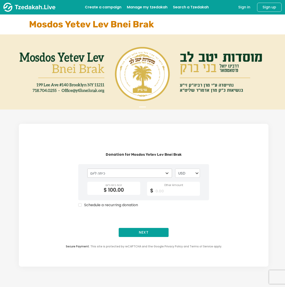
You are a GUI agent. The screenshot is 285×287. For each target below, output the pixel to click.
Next (143, 232)
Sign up (269, 7)
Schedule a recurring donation (111, 205)
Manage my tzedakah (147, 7)
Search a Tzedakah (191, 7)
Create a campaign (103, 7)
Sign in (244, 7)
